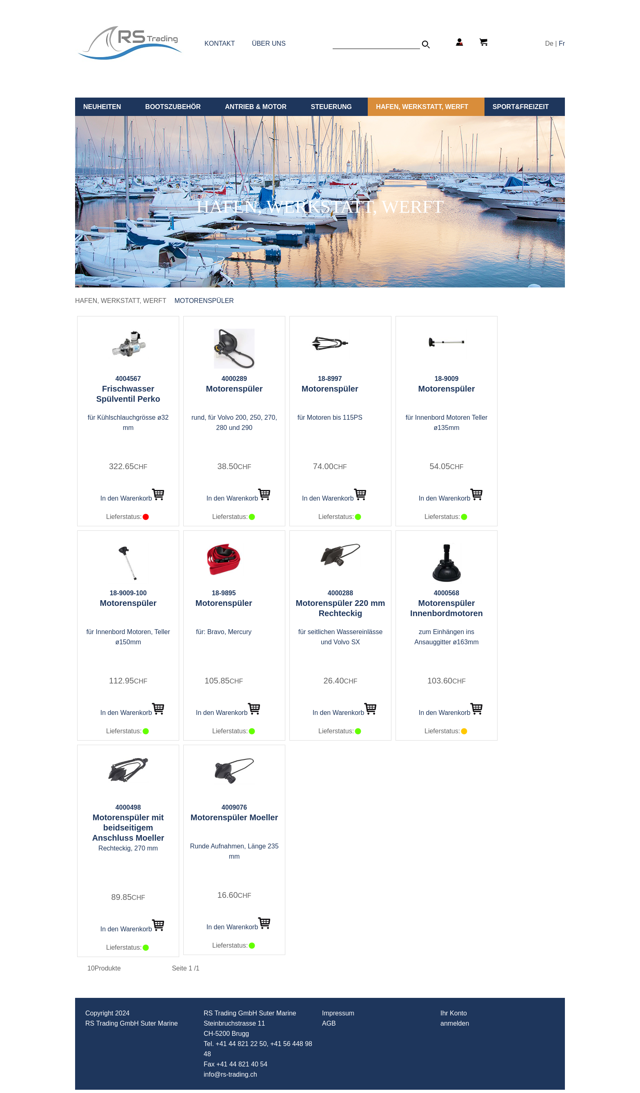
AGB (329, 1023)
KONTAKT (219, 43)
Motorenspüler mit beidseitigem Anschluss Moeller (128, 827)
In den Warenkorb (132, 498)
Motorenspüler (204, 300)
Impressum (338, 1013)
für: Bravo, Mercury (223, 631)
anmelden (454, 1023)
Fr (562, 43)
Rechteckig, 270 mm (128, 848)
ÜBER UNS (269, 43)
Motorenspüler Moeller (234, 817)
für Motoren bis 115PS (330, 417)
